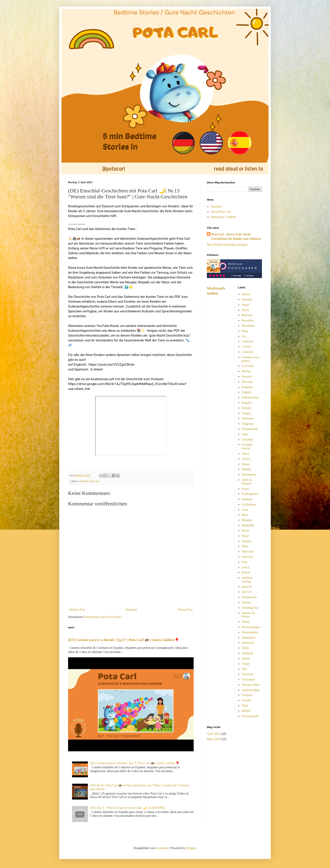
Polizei (246, 572)
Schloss (246, 602)
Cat (244, 336)
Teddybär (247, 653)
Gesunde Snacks (247, 446)
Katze (245, 488)
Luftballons (249, 504)
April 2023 (213, 733)
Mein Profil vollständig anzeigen (227, 244)
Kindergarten (250, 494)
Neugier (247, 541)
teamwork (248, 642)
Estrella (246, 408)
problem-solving (247, 579)
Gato (245, 434)
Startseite (131, 609)
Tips (244, 669)
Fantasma (248, 418)
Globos (246, 459)
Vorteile (246, 700)
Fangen (246, 413)
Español (247, 402)
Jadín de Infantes (247, 481)
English (246, 392)
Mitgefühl (248, 525)
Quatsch (247, 586)
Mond (245, 530)
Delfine (246, 371)
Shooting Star (250, 607)
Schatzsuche (249, 597)
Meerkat (247, 520)
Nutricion (248, 551)
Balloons (247, 315)
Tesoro (246, 658)
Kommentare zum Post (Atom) (102, 617)
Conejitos (248, 352)
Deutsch (83, 481)
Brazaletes (248, 325)
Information (249, 474)
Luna (245, 509)
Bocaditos (248, 320)
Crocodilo (248, 366)
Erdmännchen (250, 397)
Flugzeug (247, 423)
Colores (246, 346)
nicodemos (162, 848)
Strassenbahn (250, 632)
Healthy (246, 469)
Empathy (247, 387)
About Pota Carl (221, 211)
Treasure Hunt (250, 684)
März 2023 (213, 739)
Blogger (191, 848)
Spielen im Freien (248, 614)
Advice (246, 294)
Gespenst (247, 439)
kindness (247, 499)
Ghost (245, 453)
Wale (245, 705)
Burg (245, 331)
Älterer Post (185, 609)
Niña (245, 546)
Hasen (245, 464)
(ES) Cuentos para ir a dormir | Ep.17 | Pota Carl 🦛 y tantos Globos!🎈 (123, 640)
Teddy (245, 648)
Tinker (246, 663)
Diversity (94, 481)
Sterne (246, 621)
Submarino (248, 637)
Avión (245, 310)
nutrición (247, 556)
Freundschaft (250, 429)
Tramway (247, 674)
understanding (250, 690)
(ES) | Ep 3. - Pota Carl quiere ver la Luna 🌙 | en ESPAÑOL (128, 807)
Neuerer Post (77, 609)
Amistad (247, 299)
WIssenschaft (250, 716)
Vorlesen (247, 695)
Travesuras (248, 679)
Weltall (246, 711)
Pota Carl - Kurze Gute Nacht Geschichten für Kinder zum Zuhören (236, 236)
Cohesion (247, 341)
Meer (245, 515)
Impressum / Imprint (223, 217)
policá (245, 567)
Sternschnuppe (251, 627)
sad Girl (247, 591)
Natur (245, 536)
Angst (245, 304)
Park (244, 562)
